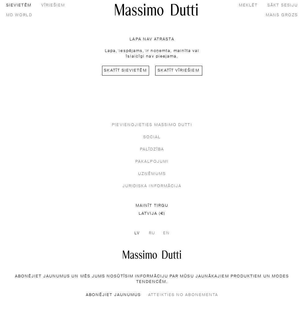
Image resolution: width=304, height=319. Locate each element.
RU (152, 233)
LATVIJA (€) (152, 214)
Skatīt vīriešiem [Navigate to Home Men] (178, 70)
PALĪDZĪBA (152, 149)
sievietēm (18, 5)
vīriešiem (53, 5)
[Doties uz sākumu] (156, 9)
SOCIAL (152, 137)
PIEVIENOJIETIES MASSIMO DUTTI (152, 125)
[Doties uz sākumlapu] (152, 254)
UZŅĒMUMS (152, 174)
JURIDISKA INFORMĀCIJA (152, 186)
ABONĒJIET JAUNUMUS (113, 295)
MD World (19, 15)
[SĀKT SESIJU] (282, 5)
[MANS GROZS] (282, 15)
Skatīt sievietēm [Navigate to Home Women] (125, 70)
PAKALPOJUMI (152, 162)
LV (137, 233)
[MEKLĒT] (248, 5)
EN (166, 233)
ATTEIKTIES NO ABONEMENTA (183, 295)
